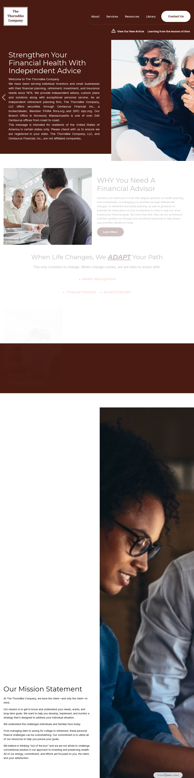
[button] (95, 12)
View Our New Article (130, 27)
